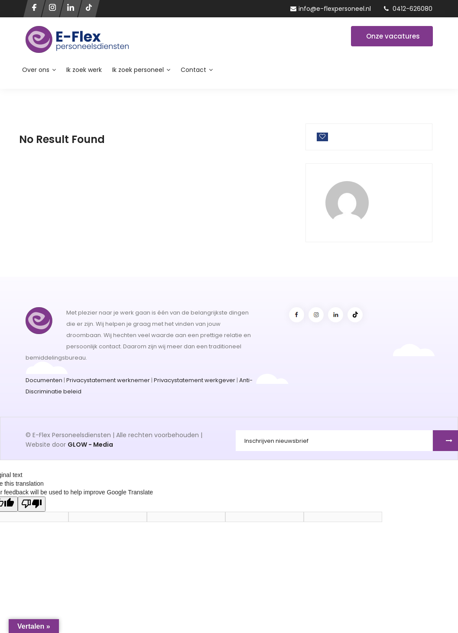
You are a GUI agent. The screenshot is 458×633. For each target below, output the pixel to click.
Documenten (44, 380)
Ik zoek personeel (141, 69)
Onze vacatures (393, 36)
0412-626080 (408, 8)
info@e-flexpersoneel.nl (330, 8)
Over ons (39, 69)
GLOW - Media (90, 444)
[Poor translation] (31, 504)
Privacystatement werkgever (194, 380)
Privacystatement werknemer (108, 380)
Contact (197, 69)
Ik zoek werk (84, 69)
